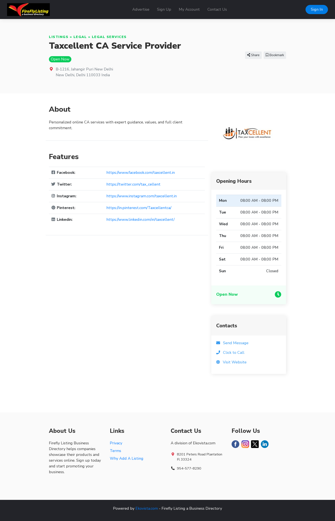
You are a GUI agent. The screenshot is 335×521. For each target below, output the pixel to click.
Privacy (116, 443)
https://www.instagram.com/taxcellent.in (141, 196)
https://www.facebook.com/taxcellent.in (140, 172)
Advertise (140, 9)
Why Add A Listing (126, 458)
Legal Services (109, 37)
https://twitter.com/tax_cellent (133, 184)
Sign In (317, 9)
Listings (58, 37)
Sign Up (164, 9)
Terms (115, 450)
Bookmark (275, 55)
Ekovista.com (146, 508)
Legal (80, 37)
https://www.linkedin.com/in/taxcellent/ (140, 219)
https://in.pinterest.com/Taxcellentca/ (138, 207)
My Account (189, 9)
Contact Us (217, 9)
